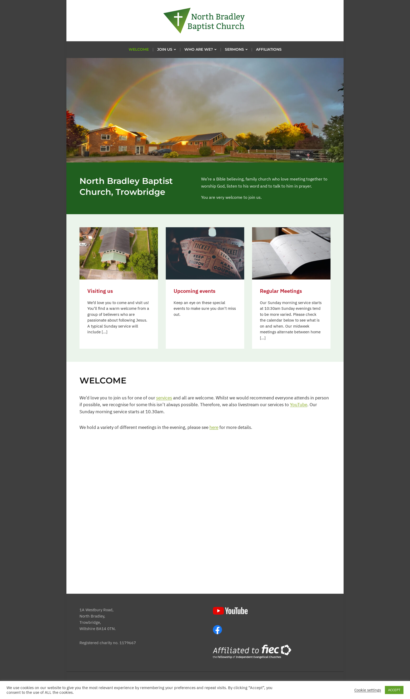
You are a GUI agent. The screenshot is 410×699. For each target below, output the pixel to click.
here (213, 427)
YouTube (298, 404)
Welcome (139, 49)
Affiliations (269, 49)
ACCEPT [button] (394, 690)
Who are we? (198, 49)
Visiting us (100, 290)
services (164, 398)
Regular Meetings (281, 290)
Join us (164, 49)
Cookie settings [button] (367, 690)
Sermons (234, 49)
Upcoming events (194, 290)
